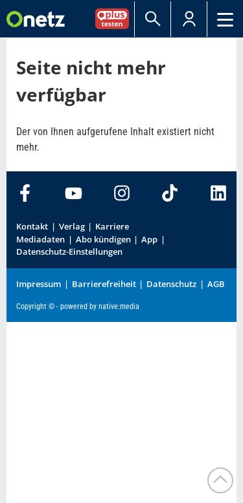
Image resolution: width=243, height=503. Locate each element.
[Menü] (225, 19)
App (149, 239)
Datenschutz (171, 284)
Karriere (112, 226)
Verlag (72, 226)
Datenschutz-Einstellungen (69, 251)
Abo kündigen (103, 239)
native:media (118, 306)
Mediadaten (40, 239)
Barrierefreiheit (104, 284)
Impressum (38, 284)
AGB (216, 284)
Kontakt (32, 226)
